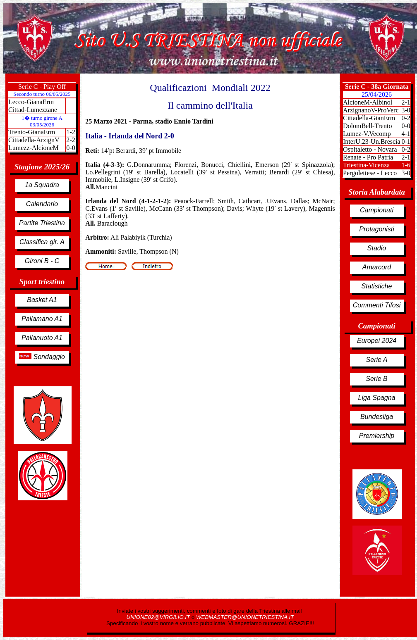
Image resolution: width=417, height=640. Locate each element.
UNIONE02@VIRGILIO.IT (159, 617)
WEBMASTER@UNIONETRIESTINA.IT (245, 617)
